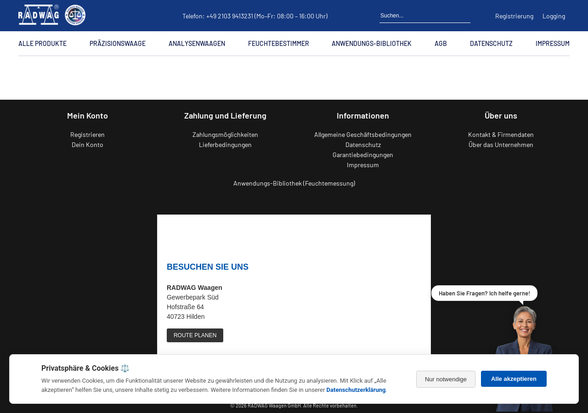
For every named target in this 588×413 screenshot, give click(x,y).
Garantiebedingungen (363, 154)
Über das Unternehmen (501, 144)
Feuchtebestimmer (278, 43)
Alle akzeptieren (514, 378)
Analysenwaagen (197, 43)
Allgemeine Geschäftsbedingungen (363, 134)
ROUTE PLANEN (195, 335)
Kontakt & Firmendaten (501, 134)
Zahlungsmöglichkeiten (225, 134)
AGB (441, 43)
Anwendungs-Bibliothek (372, 43)
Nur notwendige (446, 379)
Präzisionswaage (118, 43)
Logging (554, 16)
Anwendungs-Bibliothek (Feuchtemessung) (294, 183)
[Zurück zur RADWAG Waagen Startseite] (51, 16)
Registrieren (87, 134)
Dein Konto (87, 144)
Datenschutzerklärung (356, 389)
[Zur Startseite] (21, 68)
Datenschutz (491, 43)
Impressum (553, 43)
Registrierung (514, 16)
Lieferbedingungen (225, 144)
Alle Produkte (42, 43)
